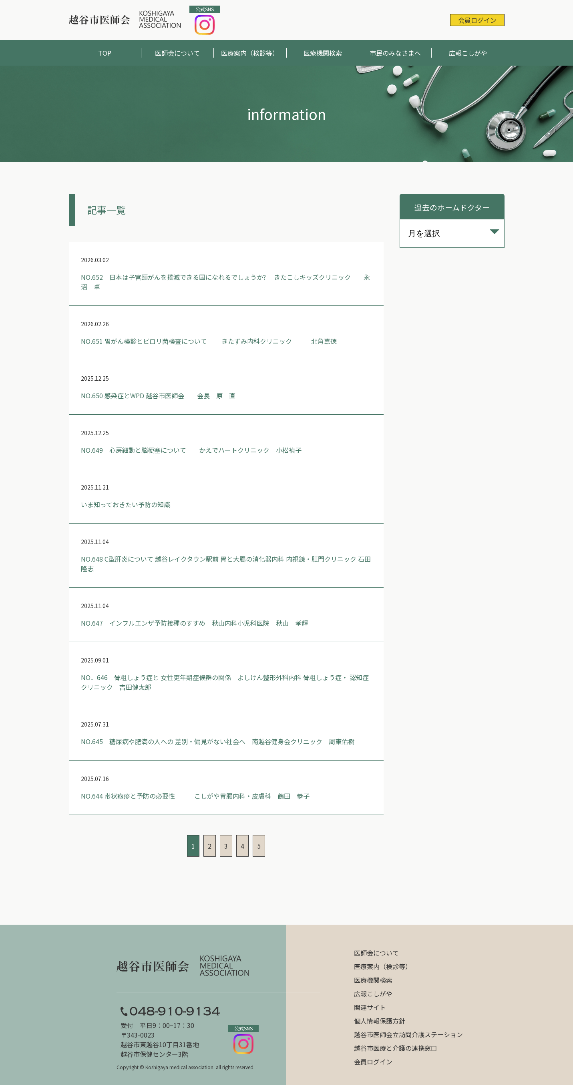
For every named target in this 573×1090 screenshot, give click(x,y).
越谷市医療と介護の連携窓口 (395, 1048)
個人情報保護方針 (379, 1021)
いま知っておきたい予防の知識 (125, 504)
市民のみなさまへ (395, 53)
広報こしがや (468, 53)
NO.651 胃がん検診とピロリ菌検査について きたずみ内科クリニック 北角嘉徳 (209, 341)
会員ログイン (477, 20)
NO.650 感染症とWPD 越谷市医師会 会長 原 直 (158, 395)
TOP (104, 53)
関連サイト (370, 1007)
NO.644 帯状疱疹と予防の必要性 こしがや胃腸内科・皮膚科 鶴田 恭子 (195, 796)
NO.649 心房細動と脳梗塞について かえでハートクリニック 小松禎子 (191, 450)
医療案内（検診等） (250, 53)
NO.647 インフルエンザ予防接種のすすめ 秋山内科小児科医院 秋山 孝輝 (194, 623)
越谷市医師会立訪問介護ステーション (408, 1034)
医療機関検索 (323, 53)
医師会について (177, 53)
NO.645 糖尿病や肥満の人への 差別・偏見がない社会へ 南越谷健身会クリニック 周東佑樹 (217, 741)
